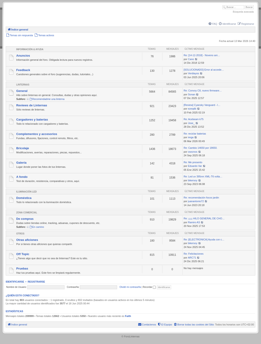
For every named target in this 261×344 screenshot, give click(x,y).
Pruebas (22, 268)
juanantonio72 (196, 201)
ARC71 (192, 257)
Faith (128, 316)
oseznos (192, 151)
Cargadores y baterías (32, 119)
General (21, 91)
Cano (191, 59)
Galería (21, 162)
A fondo (21, 177)
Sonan (191, 94)
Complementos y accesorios (36, 134)
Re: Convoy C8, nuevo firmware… (203, 90)
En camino (36, 227)
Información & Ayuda (29, 49)
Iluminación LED (26, 191)
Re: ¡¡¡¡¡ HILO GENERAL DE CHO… (204, 218)
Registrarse (36, 281)
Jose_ (191, 123)
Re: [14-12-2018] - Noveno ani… (202, 55)
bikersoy (192, 180)
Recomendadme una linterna (47, 99)
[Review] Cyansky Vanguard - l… (202, 105)
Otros (20, 233)
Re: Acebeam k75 (194, 119)
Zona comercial (26, 212)
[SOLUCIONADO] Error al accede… (204, 69)
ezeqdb (192, 108)
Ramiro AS (194, 222)
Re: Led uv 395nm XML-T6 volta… (203, 176)
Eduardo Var (195, 166)
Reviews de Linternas (31, 105)
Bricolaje (22, 148)
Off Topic (22, 254)
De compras (25, 218)
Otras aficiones (27, 240)
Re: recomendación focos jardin (201, 197)
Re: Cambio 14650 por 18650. (200, 147)
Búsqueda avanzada (243, 12)
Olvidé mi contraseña (130, 287)
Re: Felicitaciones (194, 253)
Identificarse (15, 281)
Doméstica (24, 198)
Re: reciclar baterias (195, 133)
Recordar (149, 287)
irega (191, 137)
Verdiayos (193, 73)
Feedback (23, 70)
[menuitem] (212, 23)
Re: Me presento (193, 162)
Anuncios (23, 55)
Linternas (22, 84)
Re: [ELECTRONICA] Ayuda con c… (204, 239)
